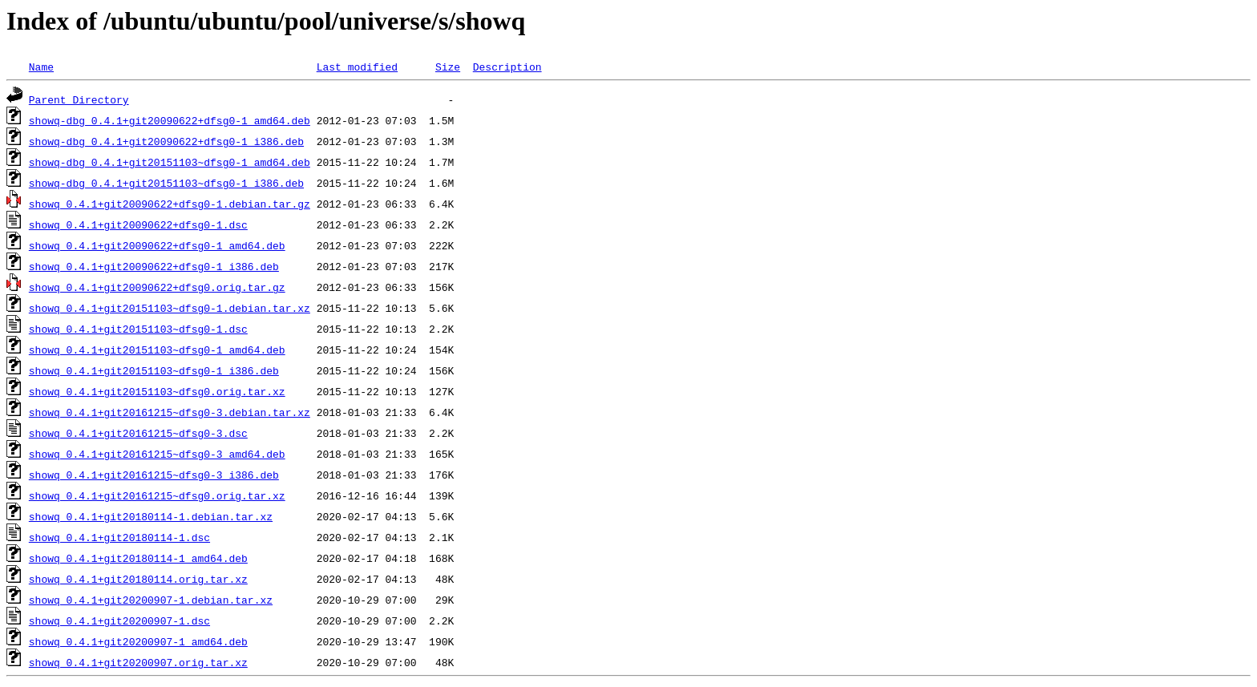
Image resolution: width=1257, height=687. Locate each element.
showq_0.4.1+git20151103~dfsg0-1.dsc (138, 328)
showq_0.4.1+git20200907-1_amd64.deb (138, 641)
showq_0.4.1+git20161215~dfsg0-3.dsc (138, 433)
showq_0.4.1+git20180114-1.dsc (119, 537)
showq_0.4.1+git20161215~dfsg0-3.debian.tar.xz (169, 412)
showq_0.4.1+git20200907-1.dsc (119, 620)
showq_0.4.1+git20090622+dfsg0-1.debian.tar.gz (169, 203)
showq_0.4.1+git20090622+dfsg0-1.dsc (138, 224)
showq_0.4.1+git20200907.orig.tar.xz (138, 662)
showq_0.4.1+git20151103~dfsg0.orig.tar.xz (157, 391)
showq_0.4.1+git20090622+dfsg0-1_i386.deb (154, 266)
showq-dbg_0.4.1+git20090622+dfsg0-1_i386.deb (166, 141)
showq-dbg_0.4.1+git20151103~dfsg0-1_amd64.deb (169, 162)
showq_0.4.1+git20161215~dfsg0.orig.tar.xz (157, 495)
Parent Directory (79, 99)
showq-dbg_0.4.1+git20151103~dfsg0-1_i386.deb (166, 183)
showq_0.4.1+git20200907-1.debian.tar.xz (151, 599)
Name (41, 66)
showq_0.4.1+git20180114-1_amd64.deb (138, 558)
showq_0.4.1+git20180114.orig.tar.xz (138, 579)
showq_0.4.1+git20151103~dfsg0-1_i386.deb (154, 370)
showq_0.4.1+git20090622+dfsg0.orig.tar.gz (157, 287)
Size (447, 66)
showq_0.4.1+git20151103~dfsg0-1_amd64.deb (157, 349)
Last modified (357, 66)
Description (507, 66)
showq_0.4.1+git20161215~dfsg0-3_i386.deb (154, 474)
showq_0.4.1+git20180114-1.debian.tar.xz (151, 516)
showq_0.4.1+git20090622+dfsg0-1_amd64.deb (157, 245)
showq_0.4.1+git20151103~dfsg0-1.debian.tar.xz (169, 308)
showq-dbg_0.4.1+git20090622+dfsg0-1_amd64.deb (169, 120)
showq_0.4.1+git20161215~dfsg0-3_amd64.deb (157, 454)
